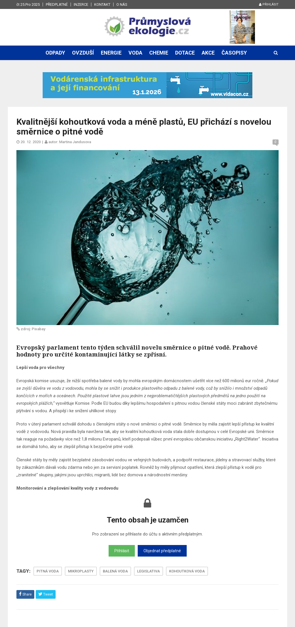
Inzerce (81, 4)
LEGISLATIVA (148, 571)
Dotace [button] (185, 53)
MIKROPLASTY (81, 571)
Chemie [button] (158, 53)
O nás (121, 4)
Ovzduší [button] (83, 53)
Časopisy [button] (234, 53)
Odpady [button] (55, 53)
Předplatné (57, 4)
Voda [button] (135, 53)
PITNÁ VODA (48, 571)
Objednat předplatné (162, 550)
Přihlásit (269, 4)
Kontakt (102, 4)
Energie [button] (111, 53)
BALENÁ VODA (115, 571)
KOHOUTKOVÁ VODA (187, 571)
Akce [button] (208, 53)
